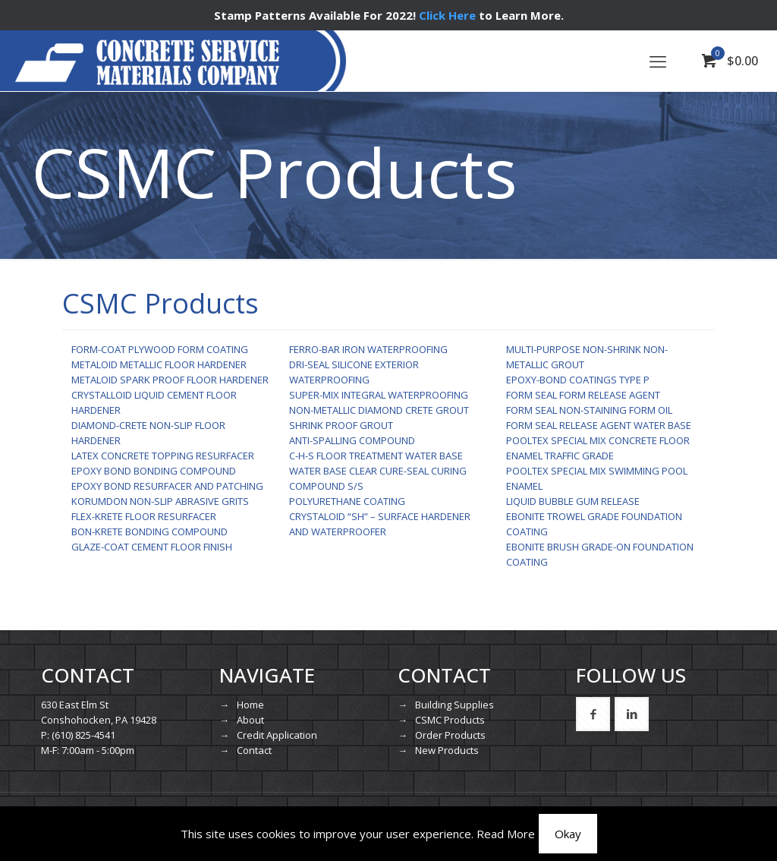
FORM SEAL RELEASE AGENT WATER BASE (598, 425)
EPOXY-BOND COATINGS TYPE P (578, 379)
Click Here (447, 15)
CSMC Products (450, 720)
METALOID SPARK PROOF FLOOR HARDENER (170, 379)
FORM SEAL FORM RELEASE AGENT (583, 395)
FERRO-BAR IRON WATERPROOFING (368, 349)
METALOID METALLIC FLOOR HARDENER (159, 364)
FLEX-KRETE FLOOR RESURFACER (143, 516)
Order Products (450, 735)
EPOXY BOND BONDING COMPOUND (153, 471)
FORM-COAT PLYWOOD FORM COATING (159, 349)
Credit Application (277, 735)
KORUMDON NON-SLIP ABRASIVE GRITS (160, 501)
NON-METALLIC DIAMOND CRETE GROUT (379, 410)
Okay (568, 833)
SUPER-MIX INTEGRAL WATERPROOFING (378, 395)
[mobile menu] (658, 61)
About (250, 720)
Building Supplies (454, 704)
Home (250, 704)
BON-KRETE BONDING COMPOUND (149, 531)
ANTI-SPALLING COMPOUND (352, 440)
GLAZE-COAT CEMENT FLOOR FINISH (151, 547)
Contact (254, 750)
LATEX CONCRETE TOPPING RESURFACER (162, 455)
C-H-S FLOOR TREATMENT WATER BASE (376, 455)
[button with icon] (593, 714)
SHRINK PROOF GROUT (341, 425)
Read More (506, 833)
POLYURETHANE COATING (347, 501)
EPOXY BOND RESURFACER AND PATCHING (167, 486)
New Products (447, 750)
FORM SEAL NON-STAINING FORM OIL (589, 410)
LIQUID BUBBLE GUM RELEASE (573, 501)
